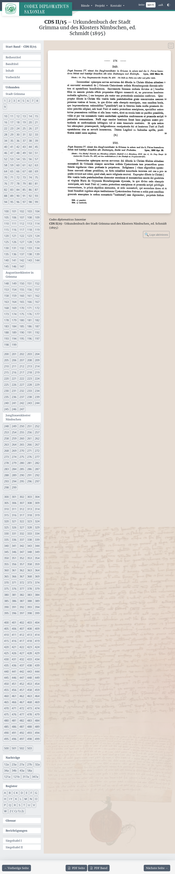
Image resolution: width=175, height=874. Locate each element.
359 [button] (37, 564)
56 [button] (30, 159)
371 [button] (14, 582)
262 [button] (37, 438)
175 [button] (21, 314)
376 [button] (14, 589)
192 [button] (37, 332)
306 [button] (14, 503)
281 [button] (29, 463)
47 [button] (11, 153)
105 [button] (6, 217)
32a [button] (37, 764)
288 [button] (6, 475)
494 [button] (37, 733)
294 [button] (14, 481)
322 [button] (21, 521)
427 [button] (21, 653)
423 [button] (29, 647)
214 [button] (37, 366)
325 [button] (6, 527)
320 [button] (6, 521)
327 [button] (21, 527)
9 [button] (5, 107)
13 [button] (24, 116)
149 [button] (14, 283)
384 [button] (37, 595)
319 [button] (37, 515)
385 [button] (6, 601)
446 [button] (14, 678)
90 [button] (17, 196)
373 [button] (29, 582)
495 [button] (6, 739)
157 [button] (37, 289)
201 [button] (14, 354)
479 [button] (37, 714)
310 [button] (6, 509)
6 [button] (28, 101)
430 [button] (6, 659)
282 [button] (37, 463)
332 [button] (21, 533)
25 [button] (24, 128)
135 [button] (6, 254)
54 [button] (17, 159)
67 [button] (24, 171)
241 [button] (14, 403)
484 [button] (37, 720)
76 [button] (5, 183)
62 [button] (30, 165)
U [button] (29, 805)
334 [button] (37, 533)
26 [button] (30, 128)
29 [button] (11, 134)
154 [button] (14, 289)
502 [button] (21, 748)
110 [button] (6, 223)
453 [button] (29, 684)
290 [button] (21, 475)
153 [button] (6, 289)
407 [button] (21, 629)
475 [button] (6, 714)
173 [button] (6, 314)
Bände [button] (85, 5)
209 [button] (37, 360)
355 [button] (6, 564)
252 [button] (37, 426)
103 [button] (29, 211)
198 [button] (6, 345)
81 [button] (36, 183)
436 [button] (14, 665)
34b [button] (14, 770)
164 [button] (14, 302)
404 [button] (37, 622)
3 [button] (14, 101)
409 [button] (37, 629)
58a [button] (29, 770)
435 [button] (6, 665)
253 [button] (6, 432)
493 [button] (29, 733)
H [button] (5, 799)
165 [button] (21, 302)
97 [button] (24, 202)
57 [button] (36, 159)
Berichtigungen (16, 830)
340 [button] (6, 546)
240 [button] (6, 403)
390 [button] (6, 607)
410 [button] (6, 635)
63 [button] (36, 165)
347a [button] (35, 777)
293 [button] (6, 481)
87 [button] (36, 190)
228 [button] (29, 385)
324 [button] (37, 521)
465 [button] (6, 702)
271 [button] (29, 451)
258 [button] (6, 438)
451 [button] (14, 684)
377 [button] (21, 589)
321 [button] (14, 521)
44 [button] (30, 147)
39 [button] (36, 141)
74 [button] (30, 177)
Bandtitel (12, 64)
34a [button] (6, 770)
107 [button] (21, 217)
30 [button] (17, 134)
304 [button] (37, 497)
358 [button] (29, 564)
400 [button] (6, 622)
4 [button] (18, 101)
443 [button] (29, 671)
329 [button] (37, 527)
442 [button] (21, 671)
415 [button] (6, 641)
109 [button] (37, 217)
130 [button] (6, 248)
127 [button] (21, 242)
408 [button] (29, 629)
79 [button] (24, 183)
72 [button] (17, 177)
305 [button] (6, 503)
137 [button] (21, 254)
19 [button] (24, 122)
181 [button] (29, 320)
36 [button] (17, 141)
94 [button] (5, 202)
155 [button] (21, 289)
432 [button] (21, 659)
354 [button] (37, 558)
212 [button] (21, 366)
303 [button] (29, 497)
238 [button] (29, 397)
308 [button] (29, 503)
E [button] (27, 793)
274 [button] (14, 457)
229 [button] (37, 385)
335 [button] (6, 540)
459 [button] (37, 690)
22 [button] (5, 128)
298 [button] (6, 487)
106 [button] (14, 217)
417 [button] (21, 641)
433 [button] (29, 659)
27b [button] (29, 764)
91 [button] (24, 196)
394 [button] (37, 607)
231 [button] (14, 391)
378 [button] (29, 589)
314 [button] (37, 509)
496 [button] (14, 739)
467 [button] (21, 702)
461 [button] (14, 696)
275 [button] (21, 457)
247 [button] (21, 409)
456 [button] (14, 690)
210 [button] (6, 366)
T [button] (24, 805)
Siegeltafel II (14, 847)
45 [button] (36, 147)
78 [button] (17, 183)
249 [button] (14, 426)
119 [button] (37, 230)
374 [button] (37, 582)
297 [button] (37, 481)
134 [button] (37, 248)
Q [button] (10, 805)
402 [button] (21, 622)
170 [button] (21, 308)
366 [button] (14, 576)
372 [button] (21, 582)
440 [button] (6, 671)
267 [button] (37, 444)
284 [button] (14, 469)
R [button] (15, 805)
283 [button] (6, 469)
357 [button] (21, 564)
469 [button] (37, 702)
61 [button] (24, 165)
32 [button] (30, 134)
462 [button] (21, 696)
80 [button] (30, 183)
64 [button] (5, 171)
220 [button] (6, 378)
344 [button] (37, 546)
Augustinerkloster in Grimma (20, 274)
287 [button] (37, 469)
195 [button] (21, 338)
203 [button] (29, 354)
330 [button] (6, 533)
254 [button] (14, 432)
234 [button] (37, 391)
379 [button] (37, 589)
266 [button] (29, 444)
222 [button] (21, 378)
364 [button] (37, 570)
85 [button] (24, 190)
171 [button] (29, 308)
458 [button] (29, 690)
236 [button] (14, 397)
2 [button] (9, 101)
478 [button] (29, 714)
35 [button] (11, 141)
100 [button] (6, 211)
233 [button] (29, 391)
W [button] (5, 811)
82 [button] (5, 190)
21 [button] (36, 122)
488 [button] (29, 727)
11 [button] (11, 116)
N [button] (31, 799)
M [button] (25, 799)
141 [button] (14, 260)
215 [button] (6, 372)
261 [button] (29, 438)
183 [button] (6, 326)
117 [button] (21, 230)
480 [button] (6, 720)
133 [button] (29, 248)
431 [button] (14, 659)
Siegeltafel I (14, 840)
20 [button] (30, 122)
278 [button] (6, 463)
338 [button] (29, 540)
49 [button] (24, 153)
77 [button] (11, 183)
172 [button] (37, 308)
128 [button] (29, 242)
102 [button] (21, 211)
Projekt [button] (100, 5)
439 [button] (37, 665)
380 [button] (6, 595)
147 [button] (21, 266)
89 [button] (11, 196)
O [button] (36, 799)
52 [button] (5, 159)
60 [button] (17, 165)
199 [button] (14, 345)
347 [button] (21, 552)
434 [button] (37, 659)
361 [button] (14, 570)
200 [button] (6, 354)
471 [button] (14, 708)
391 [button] (14, 607)
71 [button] (11, 177)
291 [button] (29, 475)
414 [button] (37, 635)
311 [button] (14, 509)
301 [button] (14, 497)
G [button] (36, 793)
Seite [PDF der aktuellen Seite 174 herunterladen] (76, 868)
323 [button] (29, 521)
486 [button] (14, 727)
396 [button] (14, 613)
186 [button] (29, 326)
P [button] (5, 805)
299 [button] (14, 487)
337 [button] (21, 540)
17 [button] (11, 122)
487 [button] (21, 727)
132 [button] (21, 248)
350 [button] (6, 558)
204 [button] (37, 354)
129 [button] (37, 242)
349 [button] (37, 552)
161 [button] (29, 296)
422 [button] (21, 647)
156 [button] (29, 289)
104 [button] (37, 211)
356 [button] (14, 564)
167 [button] (37, 302)
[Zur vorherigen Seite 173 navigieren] (16, 868)
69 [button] (36, 171)
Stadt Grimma (15, 94)
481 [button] (14, 720)
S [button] (19, 805)
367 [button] (21, 576)
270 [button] (21, 451)
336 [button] (14, 540)
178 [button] (6, 320)
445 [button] (6, 678)
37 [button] (24, 141)
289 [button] (14, 475)
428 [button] (29, 653)
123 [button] (29, 236)
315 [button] (6, 515)
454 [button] (37, 684)
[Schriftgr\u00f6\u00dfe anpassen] (160, 5)
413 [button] (29, 635)
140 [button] (6, 260)
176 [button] (29, 314)
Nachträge (13, 757)
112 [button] (21, 223)
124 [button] (37, 236)
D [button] (22, 793)
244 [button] (37, 403)
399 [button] (37, 613)
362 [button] (21, 570)
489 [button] (37, 727)
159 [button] (14, 296)
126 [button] (14, 242)
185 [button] (21, 326)
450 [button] (6, 684)
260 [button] (21, 438)
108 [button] (29, 217)
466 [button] (14, 702)
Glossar (11, 820)
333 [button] (29, 533)
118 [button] (29, 230)
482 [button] (21, 720)
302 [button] (21, 497)
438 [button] (29, 665)
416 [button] (14, 641)
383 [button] (29, 595)
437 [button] (21, 665)
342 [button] (21, 546)
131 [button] (14, 248)
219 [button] (37, 372)
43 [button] (24, 147)
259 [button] (14, 438)
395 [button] (6, 613)
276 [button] (29, 457)
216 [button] (14, 372)
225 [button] (6, 385)
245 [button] (6, 409)
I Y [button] (10, 799)
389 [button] (37, 601)
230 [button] (6, 391)
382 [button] (21, 595)
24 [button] (17, 128)
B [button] (10, 793)
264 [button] (14, 444)
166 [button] (29, 302)
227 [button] (21, 385)
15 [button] (36, 116)
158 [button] (6, 296)
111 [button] (14, 223)
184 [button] (14, 326)
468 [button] (29, 702)
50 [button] (30, 153)
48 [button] (17, 153)
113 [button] (29, 223)
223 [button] (29, 378)
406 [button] (14, 629)
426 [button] (14, 653)
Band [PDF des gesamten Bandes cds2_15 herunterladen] (98, 868)
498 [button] (29, 739)
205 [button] (6, 360)
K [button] (16, 799)
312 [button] (21, 509)
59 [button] (11, 165)
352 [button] (21, 558)
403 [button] (29, 622)
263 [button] (6, 444)
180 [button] (21, 320)
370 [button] (6, 582)
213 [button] (29, 366)
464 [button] (37, 696)
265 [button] (21, 444)
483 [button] (29, 720)
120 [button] (6, 236)
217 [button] (21, 372)
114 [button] (37, 223)
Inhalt (10, 70)
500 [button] (6, 748)
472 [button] (21, 708)
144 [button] (37, 260)
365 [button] (6, 576)
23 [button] (11, 128)
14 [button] (30, 116)
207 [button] (21, 360)
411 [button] (14, 635)
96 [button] (17, 202)
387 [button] (21, 601)
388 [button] (29, 601)
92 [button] (30, 196)
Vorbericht (13, 77)
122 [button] (21, 236)
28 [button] (5, 134)
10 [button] (5, 116)
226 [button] (14, 385)
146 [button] (14, 266)
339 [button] (37, 540)
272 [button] (37, 451)
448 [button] (29, 678)
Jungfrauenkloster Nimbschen (18, 417)
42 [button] (17, 147)
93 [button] (36, 196)
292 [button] (37, 475)
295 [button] (21, 481)
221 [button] (14, 378)
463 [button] (29, 696)
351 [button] (14, 558)
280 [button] (21, 463)
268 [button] (6, 451)
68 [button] (30, 171)
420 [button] (6, 647)
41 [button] (11, 147)
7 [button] (32, 101)
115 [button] (6, 230)
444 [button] (37, 671)
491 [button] (14, 733)
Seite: (141, 4)
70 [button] (5, 177)
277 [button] (37, 457)
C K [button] (16, 793)
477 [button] (21, 714)
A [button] (5, 793)
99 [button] (36, 202)
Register (11, 786)
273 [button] (6, 457)
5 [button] (23, 101)
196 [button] (29, 338)
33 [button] (36, 134)
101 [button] (14, 211)
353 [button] (29, 558)
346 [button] (14, 552)
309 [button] (37, 503)
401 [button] (14, 622)
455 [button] (6, 690)
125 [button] (6, 242)
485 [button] (6, 727)
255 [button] (21, 432)
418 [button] (29, 641)
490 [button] (6, 733)
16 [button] (5, 122)
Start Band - (21, 46)
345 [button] (6, 552)
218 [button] (29, 372)
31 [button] (24, 134)
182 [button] (37, 320)
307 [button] (21, 503)
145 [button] (6, 266)
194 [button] (14, 338)
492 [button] (21, 733)
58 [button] (5, 165)
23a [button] (14, 764)
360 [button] (6, 570)
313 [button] (29, 509)
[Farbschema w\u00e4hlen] (168, 5)
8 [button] (37, 101)
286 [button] (29, 469)
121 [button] (14, 236)
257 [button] (37, 432)
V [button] (34, 805)
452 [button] (21, 684)
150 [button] (21, 283)
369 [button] (37, 576)
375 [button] (6, 589)
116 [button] (14, 230)
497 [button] (21, 739)
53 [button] (11, 159)
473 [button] (29, 708)
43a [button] (22, 770)
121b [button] (16, 777)
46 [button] (5, 153)
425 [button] (6, 653)
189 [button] (14, 332)
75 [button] (36, 177)
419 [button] (37, 641)
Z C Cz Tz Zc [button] (17, 811)
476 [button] (14, 714)
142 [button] (21, 260)
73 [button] (24, 177)
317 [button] (21, 515)
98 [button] (30, 202)
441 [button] (14, 671)
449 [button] (37, 678)
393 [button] (29, 607)
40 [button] (5, 147)
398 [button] (29, 613)
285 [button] (21, 469)
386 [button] (14, 601)
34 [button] (5, 141)
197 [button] (37, 338)
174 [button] (14, 314)
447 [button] (21, 678)
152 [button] (37, 283)
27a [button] (21, 764)
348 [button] (29, 552)
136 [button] (14, 254)
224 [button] (37, 378)
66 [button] (17, 171)
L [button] (20, 799)
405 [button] (6, 629)
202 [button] (21, 354)
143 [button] (29, 260)
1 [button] (5, 101)
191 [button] (29, 332)
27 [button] (36, 128)
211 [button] (14, 366)
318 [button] (29, 515)
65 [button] (11, 171)
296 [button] (29, 481)
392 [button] (21, 607)
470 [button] (6, 708)
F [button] (31, 793)
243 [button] (29, 403)
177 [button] (37, 314)
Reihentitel (13, 57)
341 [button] (14, 546)
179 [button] (14, 320)
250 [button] (21, 426)
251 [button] (29, 426)
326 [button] (14, 527)
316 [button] (14, 515)
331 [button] (14, 533)
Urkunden (12, 87)
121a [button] (7, 777)
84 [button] (17, 190)
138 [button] (29, 254)
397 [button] (21, 613)
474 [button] (37, 708)
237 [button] (21, 397)
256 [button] (29, 432)
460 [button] (6, 696)
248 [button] (6, 426)
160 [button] (21, 296)
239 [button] (37, 397)
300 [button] (6, 497)
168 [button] (6, 308)
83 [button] (11, 190)
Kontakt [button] (116, 5)
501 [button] (14, 748)
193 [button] (6, 338)
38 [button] (30, 141)
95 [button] (11, 202)
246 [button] (14, 409)
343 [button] (29, 546)
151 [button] (29, 283)
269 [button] (14, 451)
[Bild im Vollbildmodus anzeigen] (171, 45)
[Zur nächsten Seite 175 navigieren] (157, 868)
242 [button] (21, 403)
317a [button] (26, 777)
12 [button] (17, 116)
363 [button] (29, 570)
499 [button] (37, 739)
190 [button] (21, 332)
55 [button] (24, 159)
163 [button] (6, 302)
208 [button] (29, 360)
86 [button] (30, 190)
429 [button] (37, 653)
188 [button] (6, 332)
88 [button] (5, 196)
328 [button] (29, 527)
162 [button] (37, 296)
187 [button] (37, 326)
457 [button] (21, 690)
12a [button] (6, 764)
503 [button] (29, 748)
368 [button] (29, 576)
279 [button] (14, 463)
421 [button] (14, 647)
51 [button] (36, 153)
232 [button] (21, 391)
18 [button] (17, 122)
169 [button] (14, 308)
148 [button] (6, 283)
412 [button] (21, 635)
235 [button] (6, 397)
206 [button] (14, 360)
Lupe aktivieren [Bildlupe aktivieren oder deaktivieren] (156, 234)
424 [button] (37, 647)
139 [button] (37, 254)
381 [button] (14, 595)
